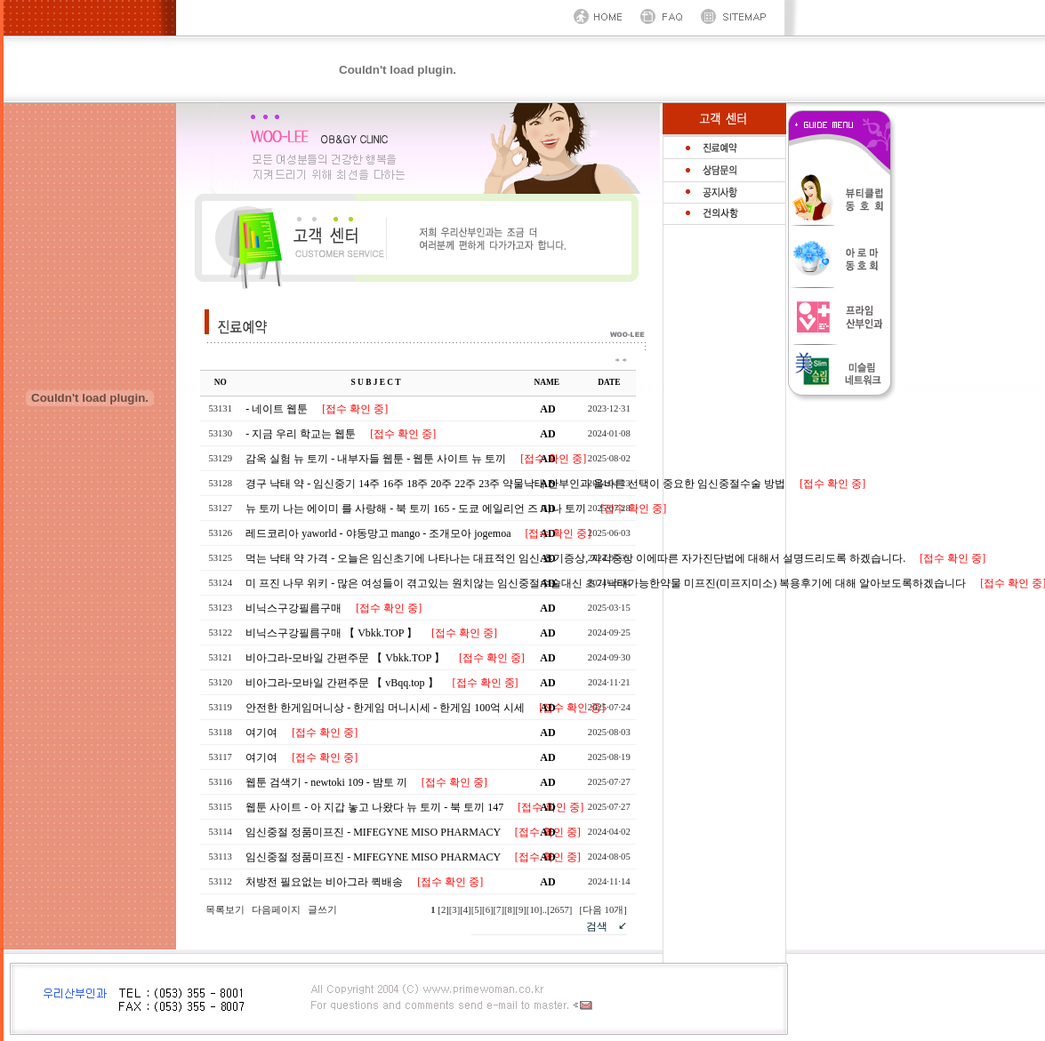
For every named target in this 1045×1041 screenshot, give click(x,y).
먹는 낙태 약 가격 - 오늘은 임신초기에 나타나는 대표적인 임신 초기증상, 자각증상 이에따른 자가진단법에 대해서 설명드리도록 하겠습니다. (574, 558)
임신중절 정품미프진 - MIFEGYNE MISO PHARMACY (372, 832)
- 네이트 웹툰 (275, 409)
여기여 (260, 732)
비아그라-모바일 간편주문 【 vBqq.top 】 (340, 683)
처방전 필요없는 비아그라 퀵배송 (323, 882)
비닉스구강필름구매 (292, 608)
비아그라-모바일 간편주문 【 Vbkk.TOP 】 (344, 658)
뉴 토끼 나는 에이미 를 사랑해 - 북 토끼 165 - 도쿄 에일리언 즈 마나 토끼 (414, 508)
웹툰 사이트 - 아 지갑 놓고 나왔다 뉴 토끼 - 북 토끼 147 (373, 807)
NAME (547, 382)
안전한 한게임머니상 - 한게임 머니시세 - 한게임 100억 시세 (384, 707)
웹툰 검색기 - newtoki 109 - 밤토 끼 (325, 782)
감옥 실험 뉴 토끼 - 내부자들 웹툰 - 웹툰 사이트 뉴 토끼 (374, 458)
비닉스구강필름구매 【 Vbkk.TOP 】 (330, 633)
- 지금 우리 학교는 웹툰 (299, 434)
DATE (609, 382)
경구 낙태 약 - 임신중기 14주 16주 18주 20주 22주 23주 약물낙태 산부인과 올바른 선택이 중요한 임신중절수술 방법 (514, 483)
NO (220, 382)
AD (547, 409)
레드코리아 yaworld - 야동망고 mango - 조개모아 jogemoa (376, 533)
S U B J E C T (376, 382)
